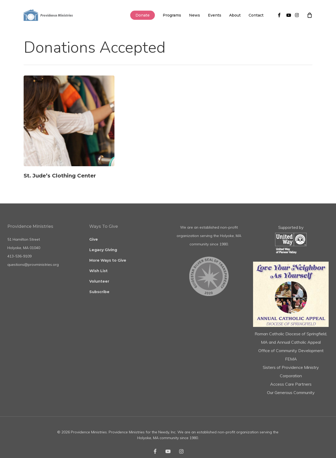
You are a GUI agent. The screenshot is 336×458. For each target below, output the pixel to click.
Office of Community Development (291, 350)
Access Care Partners (291, 384)
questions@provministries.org (33, 264)
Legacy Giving (103, 249)
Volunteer (99, 281)
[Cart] (309, 15)
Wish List (98, 270)
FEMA (291, 359)
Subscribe (99, 291)
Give (93, 239)
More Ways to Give (107, 260)
